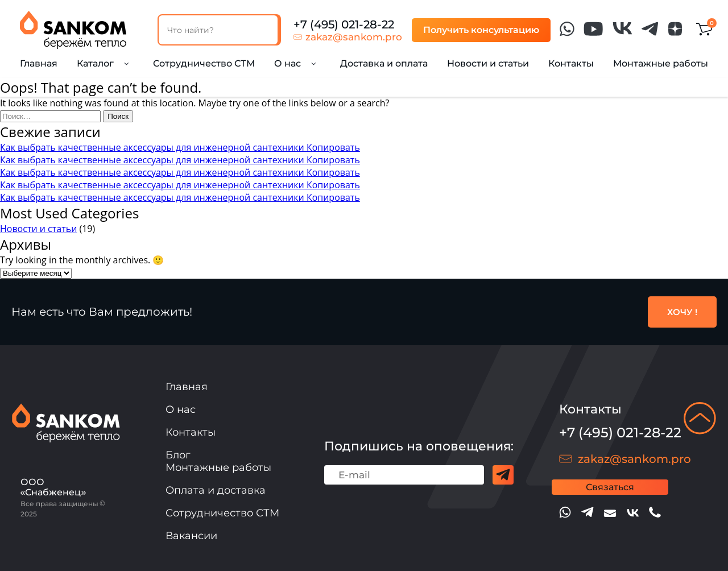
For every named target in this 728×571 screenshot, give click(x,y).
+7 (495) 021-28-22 (343, 24)
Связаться (610, 487)
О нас (181, 409)
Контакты (571, 63)
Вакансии (191, 535)
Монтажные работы (660, 63)
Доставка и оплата (384, 63)
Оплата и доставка (216, 490)
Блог (178, 455)
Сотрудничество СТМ (204, 63)
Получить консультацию (481, 29)
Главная (38, 63)
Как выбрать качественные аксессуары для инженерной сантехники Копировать (180, 147)
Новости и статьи (488, 63)
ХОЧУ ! (682, 312)
